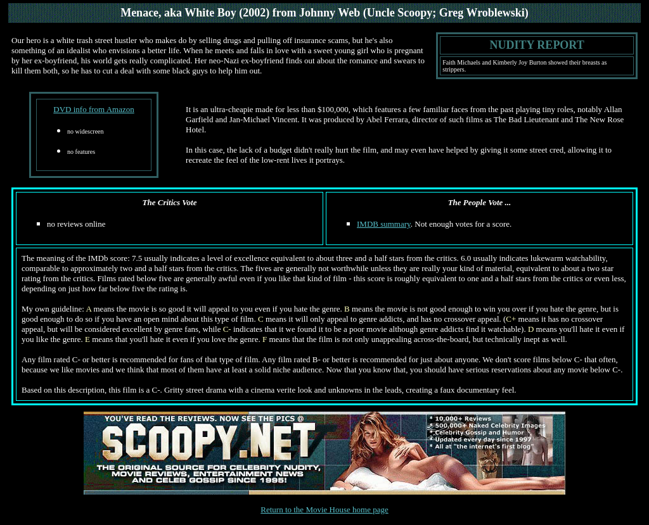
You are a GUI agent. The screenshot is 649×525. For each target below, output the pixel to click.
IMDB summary (384, 224)
